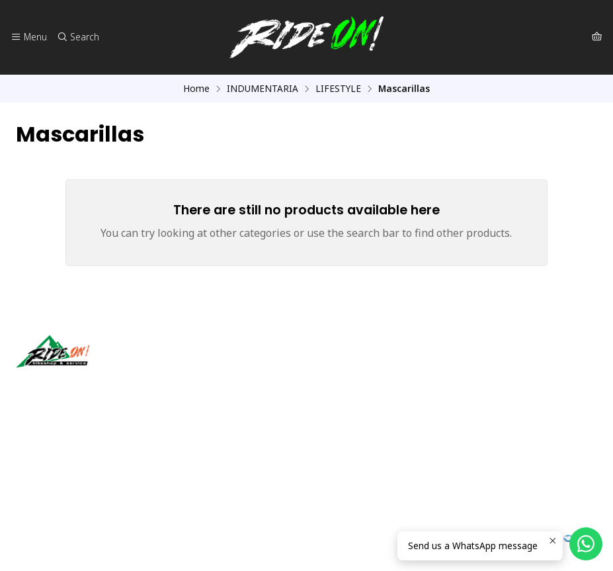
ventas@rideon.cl (60, 455)
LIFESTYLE (338, 88)
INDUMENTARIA (262, 88)
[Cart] (597, 37)
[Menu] (29, 37)
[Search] (77, 37)
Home (196, 88)
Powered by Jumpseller (146, 544)
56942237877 (52, 473)
